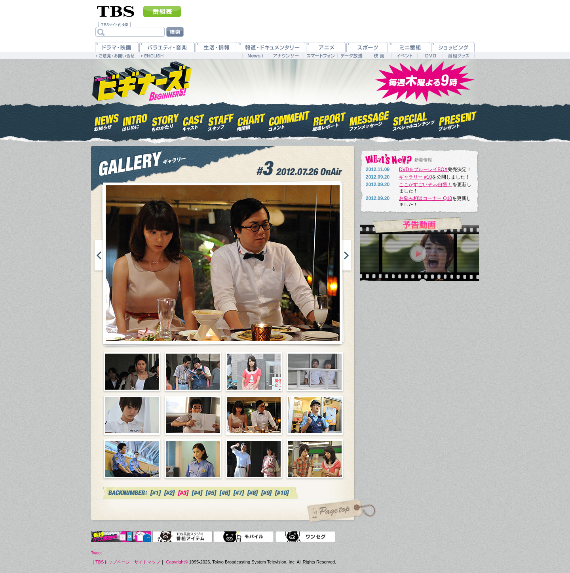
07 (254, 415)
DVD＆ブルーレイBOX (423, 169)
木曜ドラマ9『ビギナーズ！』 (141, 80)
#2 (170, 493)
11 (254, 459)
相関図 (251, 120)
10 (193, 459)
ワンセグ (305, 536)
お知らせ (107, 120)
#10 (283, 493)
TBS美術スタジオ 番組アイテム (182, 536)
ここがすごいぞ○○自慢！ (425, 184)
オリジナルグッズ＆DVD (121, 536)
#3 (183, 493)
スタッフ (221, 120)
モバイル (244, 536)
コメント (289, 120)
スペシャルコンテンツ (414, 120)
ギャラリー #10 (415, 177)
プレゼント (458, 120)
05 (132, 415)
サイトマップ (147, 562)
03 (254, 372)
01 (132, 372)
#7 (239, 493)
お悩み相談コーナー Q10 (425, 198)
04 (315, 372)
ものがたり (164, 120)
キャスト (193, 120)
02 (193, 372)
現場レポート (329, 120)
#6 (225, 493)
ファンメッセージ (369, 120)
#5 (211, 493)
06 (193, 415)
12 (315, 459)
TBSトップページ (112, 562)
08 (315, 415)
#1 (156, 493)
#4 (197, 493)
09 (132, 459)
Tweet (96, 553)
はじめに (135, 120)
